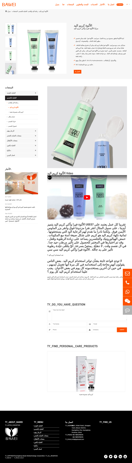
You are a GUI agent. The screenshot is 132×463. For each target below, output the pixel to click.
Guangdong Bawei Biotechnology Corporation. (30, 456)
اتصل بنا (111, 4)
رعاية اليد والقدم (33, 11)
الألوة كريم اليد (43, 11)
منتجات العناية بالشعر (14, 136)
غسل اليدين (11, 155)
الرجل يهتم (10, 131)
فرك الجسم (11, 122)
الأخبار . (103, 4)
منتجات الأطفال (12, 141)
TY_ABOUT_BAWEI (14, 422)
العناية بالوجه (11, 93)
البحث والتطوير (82, 4)
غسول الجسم (12, 126)
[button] (10, 24)
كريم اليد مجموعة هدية (16, 112)
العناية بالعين (11, 146)
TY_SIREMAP (8, 458)
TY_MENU (38, 422)
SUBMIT (122, 330)
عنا (63, 4)
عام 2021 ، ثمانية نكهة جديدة (13, 200)
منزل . (57, 4)
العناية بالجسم (23, 11)
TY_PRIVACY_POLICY (19, 458)
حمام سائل (11, 117)
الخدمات (94, 4)
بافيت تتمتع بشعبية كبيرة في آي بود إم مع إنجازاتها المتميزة (20, 208)
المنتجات (70, 4)
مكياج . (9, 150)
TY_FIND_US (105, 422)
